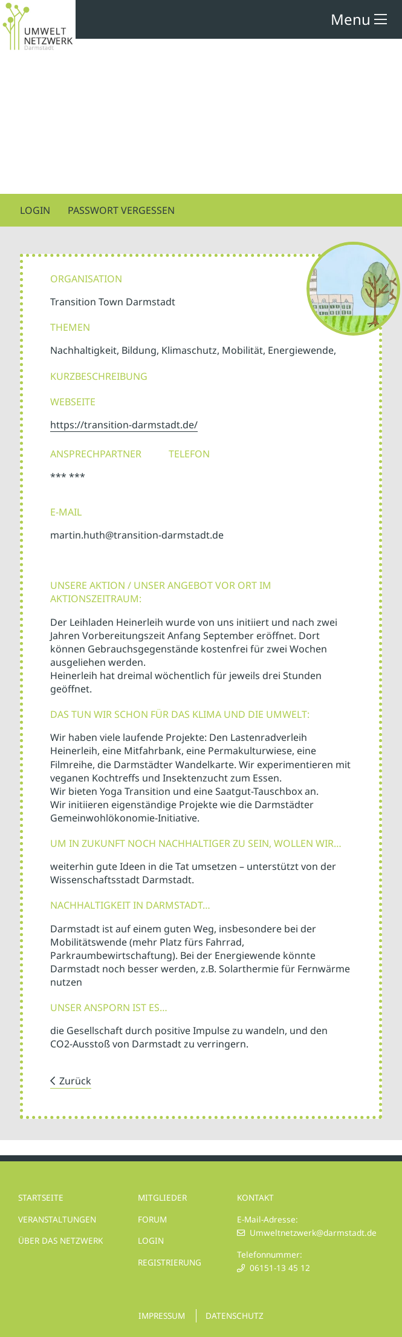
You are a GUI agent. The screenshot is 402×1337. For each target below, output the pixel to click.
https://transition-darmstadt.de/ (124, 424)
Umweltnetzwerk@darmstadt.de (313, 1232)
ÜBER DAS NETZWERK (60, 1240)
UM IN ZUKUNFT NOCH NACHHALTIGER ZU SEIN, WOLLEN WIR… (196, 843)
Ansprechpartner (95, 453)
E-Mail (66, 512)
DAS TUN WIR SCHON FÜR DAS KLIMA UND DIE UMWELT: (180, 714)
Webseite (73, 401)
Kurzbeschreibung (99, 376)
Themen (70, 327)
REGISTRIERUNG (169, 1262)
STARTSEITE (40, 1197)
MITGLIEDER (162, 1197)
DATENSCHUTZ (235, 1315)
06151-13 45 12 (280, 1267)
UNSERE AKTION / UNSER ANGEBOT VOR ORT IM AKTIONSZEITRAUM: (160, 592)
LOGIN (151, 1240)
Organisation (86, 278)
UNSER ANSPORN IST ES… (108, 1007)
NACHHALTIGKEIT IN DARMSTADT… (130, 905)
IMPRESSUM (161, 1315)
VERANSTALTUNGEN (57, 1219)
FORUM (152, 1219)
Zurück (75, 1080)
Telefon (189, 453)
